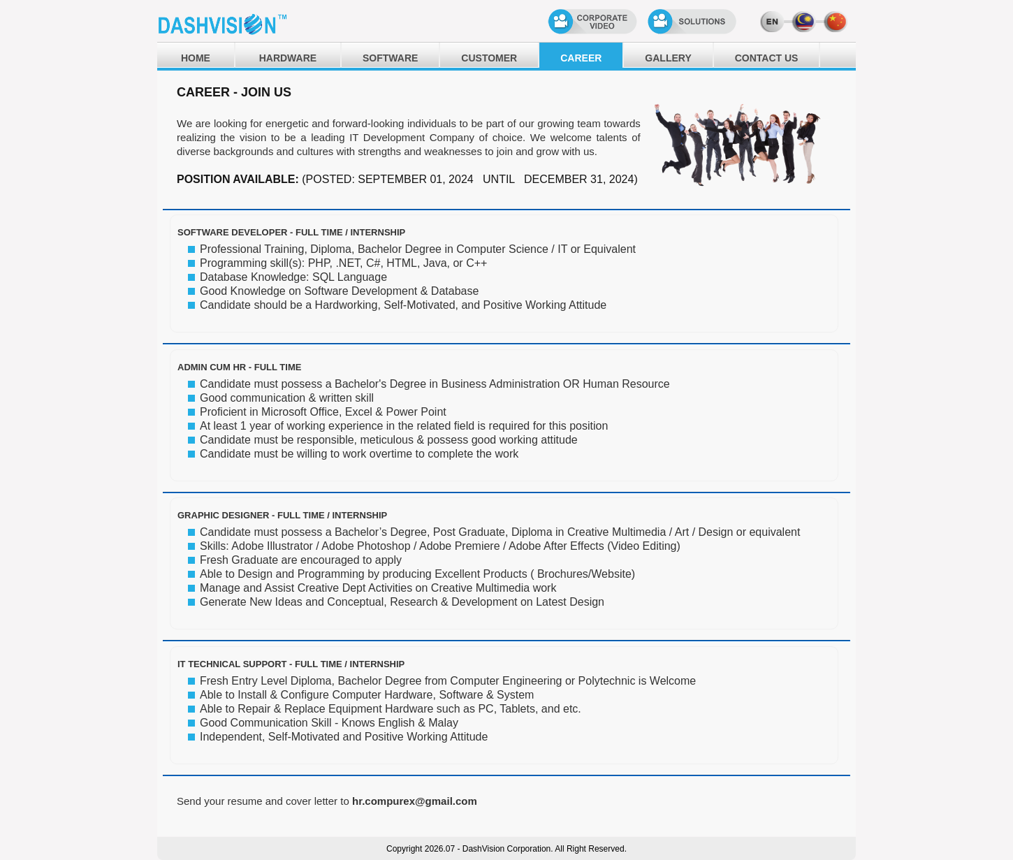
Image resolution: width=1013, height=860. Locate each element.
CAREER (581, 58)
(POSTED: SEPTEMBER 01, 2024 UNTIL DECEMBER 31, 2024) (469, 179)
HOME (195, 58)
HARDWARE (287, 58)
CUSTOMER (489, 58)
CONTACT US (767, 58)
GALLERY (668, 58)
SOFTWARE (390, 58)
